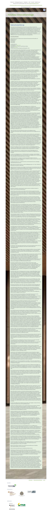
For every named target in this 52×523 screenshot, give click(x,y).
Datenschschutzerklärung (38, 480)
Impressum (16, 47)
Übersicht (12, 2)
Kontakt (32, 2)
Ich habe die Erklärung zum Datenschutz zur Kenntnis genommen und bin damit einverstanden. (26, 5)
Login (44, 480)
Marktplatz (26, 2)
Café (29, 2)
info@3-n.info (18, 45)
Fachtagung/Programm (19, 2)
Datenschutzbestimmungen (34, 3)
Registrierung (37, 2)
